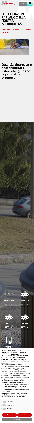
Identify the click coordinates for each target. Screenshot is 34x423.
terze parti (4, 366)
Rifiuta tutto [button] (9, 415)
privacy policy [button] (14, 354)
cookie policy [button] (5, 363)
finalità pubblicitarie (21, 375)
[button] (31, 351)
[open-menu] (30, 3)
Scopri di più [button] (17, 419)
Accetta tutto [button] (25, 415)
